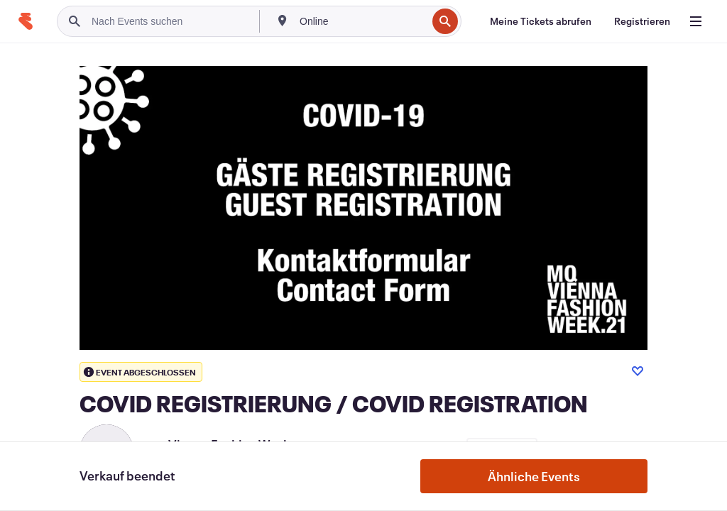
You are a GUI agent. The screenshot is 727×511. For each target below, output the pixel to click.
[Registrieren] (642, 21)
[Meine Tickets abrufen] (541, 21)
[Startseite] (25, 21)
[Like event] (637, 371)
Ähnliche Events (534, 476)
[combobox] (361, 21)
